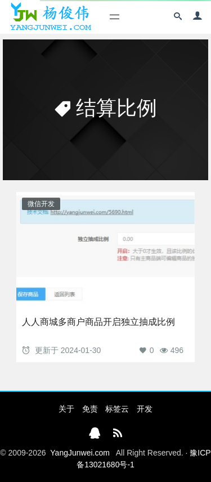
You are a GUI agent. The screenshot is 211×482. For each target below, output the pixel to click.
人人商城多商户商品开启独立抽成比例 (98, 322)
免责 (90, 408)
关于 (66, 408)
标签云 (117, 408)
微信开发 (41, 204)
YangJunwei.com (80, 452)
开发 (144, 408)
